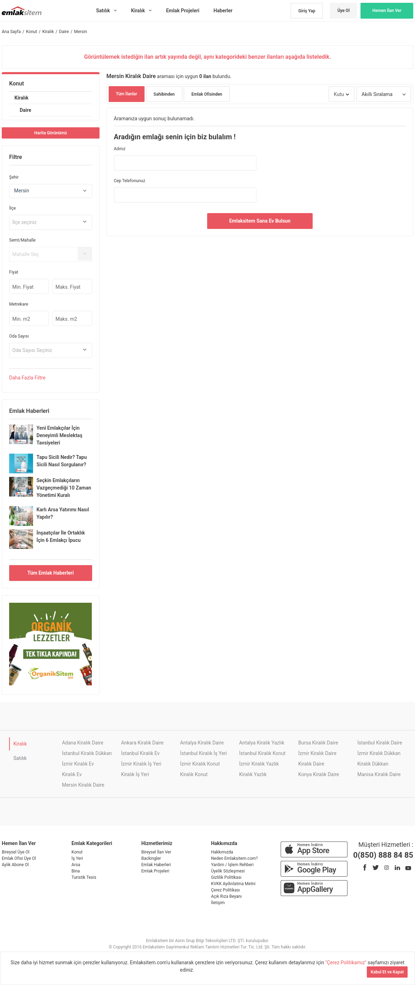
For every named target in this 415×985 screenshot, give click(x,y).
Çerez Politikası (225, 890)
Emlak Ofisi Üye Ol (19, 858)
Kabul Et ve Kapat (387, 972)
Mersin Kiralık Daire (83, 785)
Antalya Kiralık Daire (202, 743)
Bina (75, 871)
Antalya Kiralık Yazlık (261, 743)
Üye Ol (343, 10)
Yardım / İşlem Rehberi (232, 864)
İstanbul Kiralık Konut (262, 753)
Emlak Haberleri (156, 864)
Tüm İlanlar (127, 93)
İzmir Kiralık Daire (317, 753)
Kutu (339, 94)
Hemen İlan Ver (387, 10)
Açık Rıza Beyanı (226, 896)
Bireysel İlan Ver (156, 852)
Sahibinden (164, 94)
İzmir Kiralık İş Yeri (141, 764)
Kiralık (21, 98)
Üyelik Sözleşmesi (228, 871)
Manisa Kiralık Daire (379, 774)
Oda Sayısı (19, 336)
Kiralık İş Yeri (135, 774)
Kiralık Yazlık (253, 774)
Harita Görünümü (50, 132)
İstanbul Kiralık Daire (379, 743)
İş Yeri (77, 858)
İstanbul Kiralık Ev (140, 753)
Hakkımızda (222, 852)
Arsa (75, 864)
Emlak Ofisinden (206, 94)
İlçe (12, 208)
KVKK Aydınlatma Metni (233, 883)
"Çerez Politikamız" (346, 962)
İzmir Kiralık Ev (78, 764)
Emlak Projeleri (155, 871)
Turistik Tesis (83, 877)
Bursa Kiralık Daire (318, 743)
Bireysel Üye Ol (16, 852)
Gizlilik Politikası (226, 877)
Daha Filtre (27, 377)
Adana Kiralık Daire (82, 743)
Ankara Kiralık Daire (142, 743)
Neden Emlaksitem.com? (234, 858)
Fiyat (13, 272)
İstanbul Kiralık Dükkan (87, 753)
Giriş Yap (306, 10)
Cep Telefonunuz (129, 180)
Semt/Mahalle (22, 240)
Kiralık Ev (72, 774)
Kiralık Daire (311, 764)
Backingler (151, 858)
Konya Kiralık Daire (318, 774)
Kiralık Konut (194, 774)
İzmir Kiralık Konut (200, 764)
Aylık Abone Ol (15, 864)
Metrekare (18, 304)
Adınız (120, 148)
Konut (16, 83)
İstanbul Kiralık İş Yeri (203, 753)
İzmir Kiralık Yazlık (259, 764)
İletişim (218, 902)
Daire (25, 110)
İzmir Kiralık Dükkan (379, 753)
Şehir (14, 177)
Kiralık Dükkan (372, 764)
